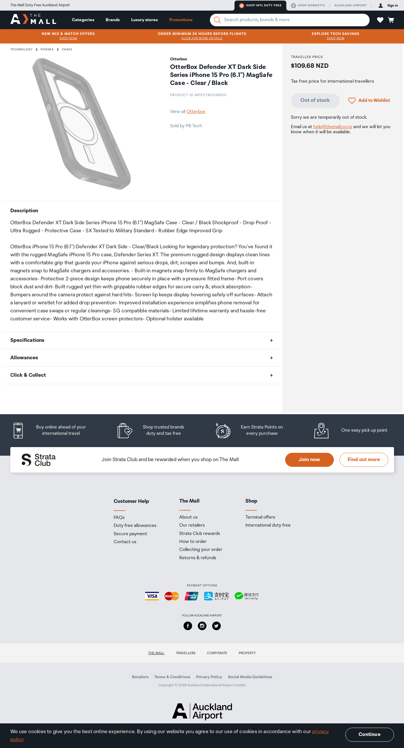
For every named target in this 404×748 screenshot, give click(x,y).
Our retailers (192, 525)
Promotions (180, 19)
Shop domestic (308, 5)
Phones (47, 49)
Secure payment (130, 534)
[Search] (217, 20)
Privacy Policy (209, 677)
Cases (67, 49)
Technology (21, 49)
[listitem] (54, 430)
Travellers (186, 653)
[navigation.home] (33, 19)
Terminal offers (260, 517)
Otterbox (195, 111)
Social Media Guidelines (250, 677)
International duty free (268, 525)
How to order (193, 541)
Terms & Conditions (172, 677)
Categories (83, 19)
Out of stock (315, 100)
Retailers (140, 677)
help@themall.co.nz (332, 127)
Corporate (217, 653)
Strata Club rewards (199, 533)
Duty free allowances (135, 525)
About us (188, 517)
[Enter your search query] (290, 20)
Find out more (364, 460)
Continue (369, 734)
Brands (113, 19)
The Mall (156, 653)
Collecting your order (200, 549)
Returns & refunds (197, 558)
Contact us (125, 542)
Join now (309, 460)
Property (247, 653)
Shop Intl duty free (260, 5)
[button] (380, 20)
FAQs (119, 517)
